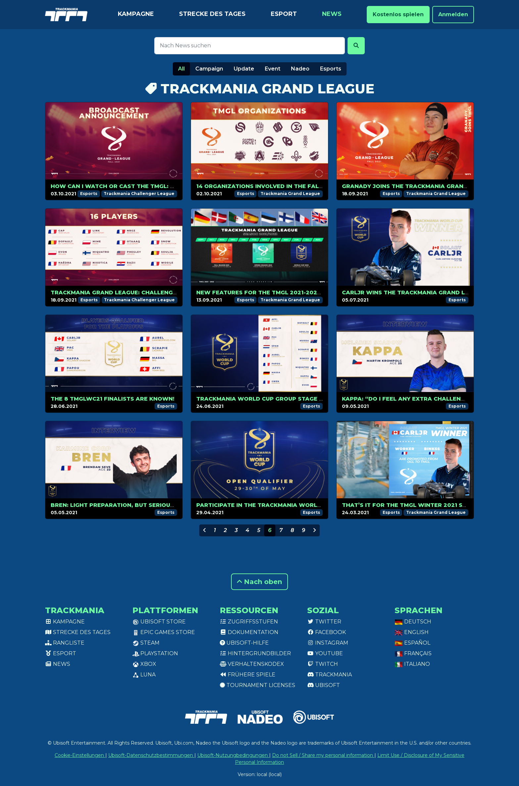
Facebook (326, 632)
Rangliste (64, 643)
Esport (284, 14)
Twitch (322, 664)
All (181, 69)
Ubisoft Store (159, 621)
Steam (146, 643)
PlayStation (155, 653)
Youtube (325, 653)
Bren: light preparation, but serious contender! (132, 505)
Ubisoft (323, 685)
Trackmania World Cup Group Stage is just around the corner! (302, 399)
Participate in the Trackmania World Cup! (266, 505)
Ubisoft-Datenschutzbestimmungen (151, 755)
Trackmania (329, 674)
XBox (144, 664)
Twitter (324, 621)
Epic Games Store (163, 632)
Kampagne (136, 14)
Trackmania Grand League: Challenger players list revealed (153, 292)
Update (244, 69)
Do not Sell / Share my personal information (323, 755)
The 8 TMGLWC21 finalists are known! (112, 399)
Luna (144, 674)
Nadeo (300, 69)
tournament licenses (257, 685)
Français (413, 653)
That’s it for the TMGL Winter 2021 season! (413, 505)
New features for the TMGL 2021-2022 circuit (271, 292)
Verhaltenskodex (252, 664)
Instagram (327, 643)
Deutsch (413, 621)
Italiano (412, 664)
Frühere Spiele (247, 674)
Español (412, 643)
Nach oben (259, 582)
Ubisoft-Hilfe (244, 643)
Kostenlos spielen (398, 14)
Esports (330, 69)
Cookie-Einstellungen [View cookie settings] (80, 755)
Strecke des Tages (212, 14)
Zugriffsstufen (249, 621)
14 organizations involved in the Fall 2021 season (279, 186)
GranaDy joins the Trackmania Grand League (417, 186)
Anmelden (453, 14)
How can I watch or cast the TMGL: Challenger (130, 186)
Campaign (209, 69)
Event (272, 69)
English (412, 632)
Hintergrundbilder (255, 653)
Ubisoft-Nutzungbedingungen (233, 755)
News (332, 14)
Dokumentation (249, 632)
